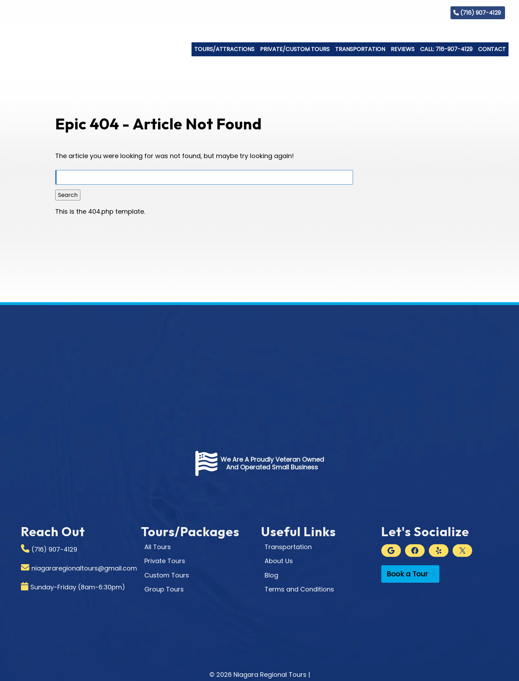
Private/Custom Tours (295, 49)
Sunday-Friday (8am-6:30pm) (77, 587)
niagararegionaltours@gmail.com (84, 568)
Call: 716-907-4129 (446, 49)
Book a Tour (407, 574)
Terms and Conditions (299, 589)
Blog (431, 12)
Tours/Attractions (224, 49)
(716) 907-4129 (480, 13)
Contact (492, 49)
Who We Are (371, 12)
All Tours (157, 546)
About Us (279, 560)
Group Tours (164, 589)
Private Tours (164, 560)
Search (68, 195)
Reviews (403, 49)
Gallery (406, 12)
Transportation (360, 49)
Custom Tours (166, 575)
